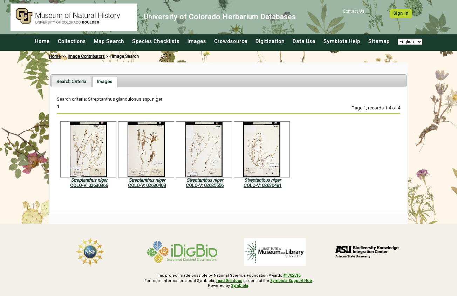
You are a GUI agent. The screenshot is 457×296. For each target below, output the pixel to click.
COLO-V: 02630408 (147, 185)
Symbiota (239, 285)
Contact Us (353, 11)
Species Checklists (155, 41)
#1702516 (291, 275)
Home (42, 41)
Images (196, 41)
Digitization (270, 41)
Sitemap (379, 41)
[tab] (71, 81)
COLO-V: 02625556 (205, 185)
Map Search (109, 41)
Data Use (304, 41)
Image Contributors (86, 56)
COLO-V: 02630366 (89, 185)
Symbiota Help (341, 41)
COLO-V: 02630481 (262, 185)
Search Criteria (71, 81)
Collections (72, 41)
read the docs (229, 280)
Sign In (401, 13)
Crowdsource (230, 41)
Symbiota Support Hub (291, 280)
